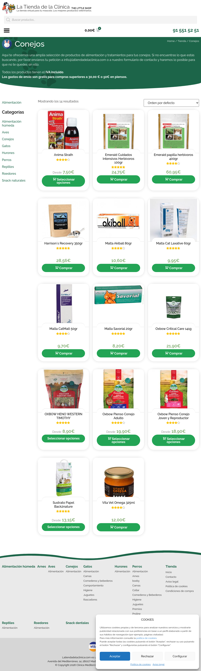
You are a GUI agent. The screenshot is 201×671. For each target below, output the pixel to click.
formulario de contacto (140, 60)
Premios (137, 609)
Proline (136, 613)
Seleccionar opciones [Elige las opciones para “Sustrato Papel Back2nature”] (63, 527)
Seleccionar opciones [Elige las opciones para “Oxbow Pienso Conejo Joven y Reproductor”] (176, 440)
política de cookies (146, 638)
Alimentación (56, 571)
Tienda (182, 41)
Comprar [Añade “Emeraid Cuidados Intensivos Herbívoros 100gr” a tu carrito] (120, 179)
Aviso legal (158, 664)
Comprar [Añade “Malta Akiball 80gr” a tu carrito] (120, 268)
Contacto (171, 576)
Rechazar (147, 656)
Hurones (121, 566)
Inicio (169, 572)
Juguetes (88, 594)
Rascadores (90, 599)
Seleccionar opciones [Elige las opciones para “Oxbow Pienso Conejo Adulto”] (121, 440)
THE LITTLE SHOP (81, 8)
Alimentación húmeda (18, 566)
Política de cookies (140, 664)
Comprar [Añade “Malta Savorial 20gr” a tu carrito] (120, 353)
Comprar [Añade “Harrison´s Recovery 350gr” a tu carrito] (65, 268)
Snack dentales (77, 623)
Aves (51, 566)
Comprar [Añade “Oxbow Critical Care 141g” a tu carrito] (175, 353)
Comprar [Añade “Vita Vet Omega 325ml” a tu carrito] (120, 527)
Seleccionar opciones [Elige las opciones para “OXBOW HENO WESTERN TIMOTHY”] (63, 438)
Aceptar (115, 656)
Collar (135, 590)
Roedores (41, 623)
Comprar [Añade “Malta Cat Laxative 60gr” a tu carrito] (175, 268)
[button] (6, 30)
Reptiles (8, 623)
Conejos (72, 566)
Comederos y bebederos (98, 580)
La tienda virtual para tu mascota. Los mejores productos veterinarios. (54, 10)
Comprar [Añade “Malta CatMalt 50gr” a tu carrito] (65, 353)
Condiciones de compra (180, 591)
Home (171, 41)
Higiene (87, 590)
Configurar (180, 656)
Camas (87, 576)
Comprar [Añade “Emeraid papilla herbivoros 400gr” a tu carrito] (175, 179)
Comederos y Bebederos (147, 594)
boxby (136, 580)
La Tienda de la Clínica (43, 7)
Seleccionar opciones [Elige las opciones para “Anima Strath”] (66, 181)
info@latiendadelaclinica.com (85, 60)
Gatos (87, 566)
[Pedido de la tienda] (171, 103)
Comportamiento (93, 585)
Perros (137, 566)
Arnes (41, 566)
